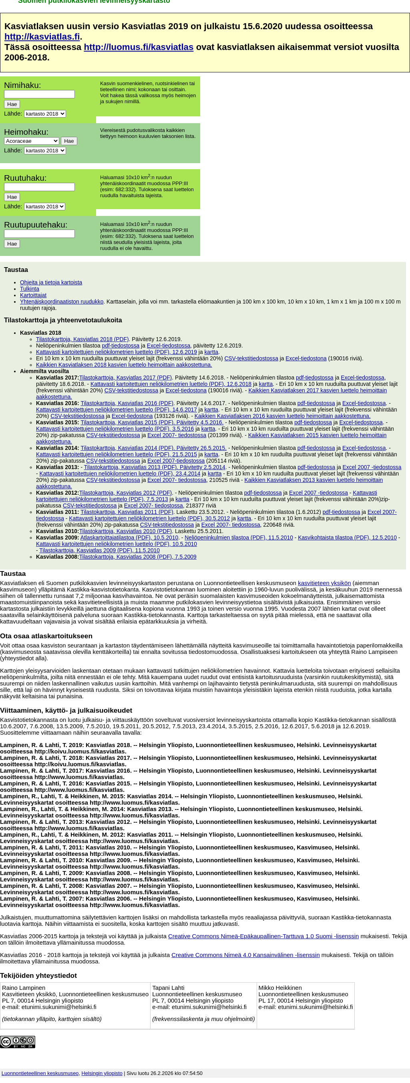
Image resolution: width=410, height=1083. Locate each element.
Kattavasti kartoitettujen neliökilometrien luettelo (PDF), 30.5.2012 (149, 518)
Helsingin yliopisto (102, 1073)
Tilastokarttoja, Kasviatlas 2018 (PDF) (82, 339)
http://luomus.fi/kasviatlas (138, 47)
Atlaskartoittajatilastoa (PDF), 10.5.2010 (129, 537)
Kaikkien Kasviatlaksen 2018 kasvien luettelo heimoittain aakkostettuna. (124, 365)
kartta (211, 352)
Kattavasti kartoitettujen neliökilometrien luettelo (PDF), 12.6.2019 (116, 352)
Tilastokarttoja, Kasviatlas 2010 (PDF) (125, 531)
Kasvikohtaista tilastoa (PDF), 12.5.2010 (347, 537)
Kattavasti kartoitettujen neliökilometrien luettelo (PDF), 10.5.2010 (116, 544)
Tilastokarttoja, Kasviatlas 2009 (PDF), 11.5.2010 (99, 550)
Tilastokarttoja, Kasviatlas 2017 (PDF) (125, 377)
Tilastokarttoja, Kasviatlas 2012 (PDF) (125, 493)
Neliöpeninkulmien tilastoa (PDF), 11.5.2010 (239, 537)
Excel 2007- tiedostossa (176, 435)
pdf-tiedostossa (121, 345)
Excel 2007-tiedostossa (176, 461)
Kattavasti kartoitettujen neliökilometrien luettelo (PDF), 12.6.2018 (170, 384)
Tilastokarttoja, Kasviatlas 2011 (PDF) (126, 512)
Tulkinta (29, 289)
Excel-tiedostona (305, 358)
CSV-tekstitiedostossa (251, 358)
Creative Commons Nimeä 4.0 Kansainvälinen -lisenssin (245, 955)
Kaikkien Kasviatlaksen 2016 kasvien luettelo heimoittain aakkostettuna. (283, 416)
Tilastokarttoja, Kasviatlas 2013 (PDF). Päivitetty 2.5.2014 (154, 467)
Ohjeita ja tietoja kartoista (51, 282)
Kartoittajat (33, 295)
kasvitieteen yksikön (324, 583)
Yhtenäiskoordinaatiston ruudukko (61, 301)
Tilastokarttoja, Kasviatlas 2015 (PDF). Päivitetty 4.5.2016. (151, 422)
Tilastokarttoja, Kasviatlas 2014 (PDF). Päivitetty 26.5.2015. (153, 448)
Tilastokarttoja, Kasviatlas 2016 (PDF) (126, 403)
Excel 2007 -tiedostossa (372, 467)
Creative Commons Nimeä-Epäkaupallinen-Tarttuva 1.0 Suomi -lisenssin (263, 936)
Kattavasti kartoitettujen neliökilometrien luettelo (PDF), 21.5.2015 (116, 454)
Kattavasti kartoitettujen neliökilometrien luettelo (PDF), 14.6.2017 (116, 409)
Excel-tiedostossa (168, 345)
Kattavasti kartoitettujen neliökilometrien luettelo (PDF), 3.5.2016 (115, 429)
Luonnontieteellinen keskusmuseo (40, 1073)
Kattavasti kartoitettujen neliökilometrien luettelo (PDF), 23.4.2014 (119, 473)
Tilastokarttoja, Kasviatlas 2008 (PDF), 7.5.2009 (138, 556)
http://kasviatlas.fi (42, 37)
